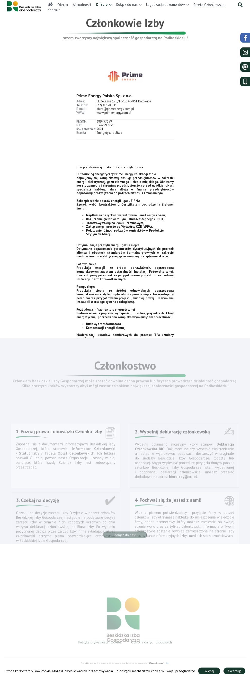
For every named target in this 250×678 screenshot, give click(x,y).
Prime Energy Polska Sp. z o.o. (104, 102)
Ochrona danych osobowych (151, 644)
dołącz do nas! (125, 536)
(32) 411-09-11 (107, 111)
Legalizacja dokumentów (165, 4)
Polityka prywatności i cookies (99, 644)
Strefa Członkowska (208, 4)
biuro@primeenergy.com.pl (115, 115)
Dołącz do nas (127, 4)
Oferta (62, 4)
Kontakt (54, 10)
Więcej (209, 671)
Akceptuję (234, 671)
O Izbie (101, 4)
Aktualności (82, 4)
